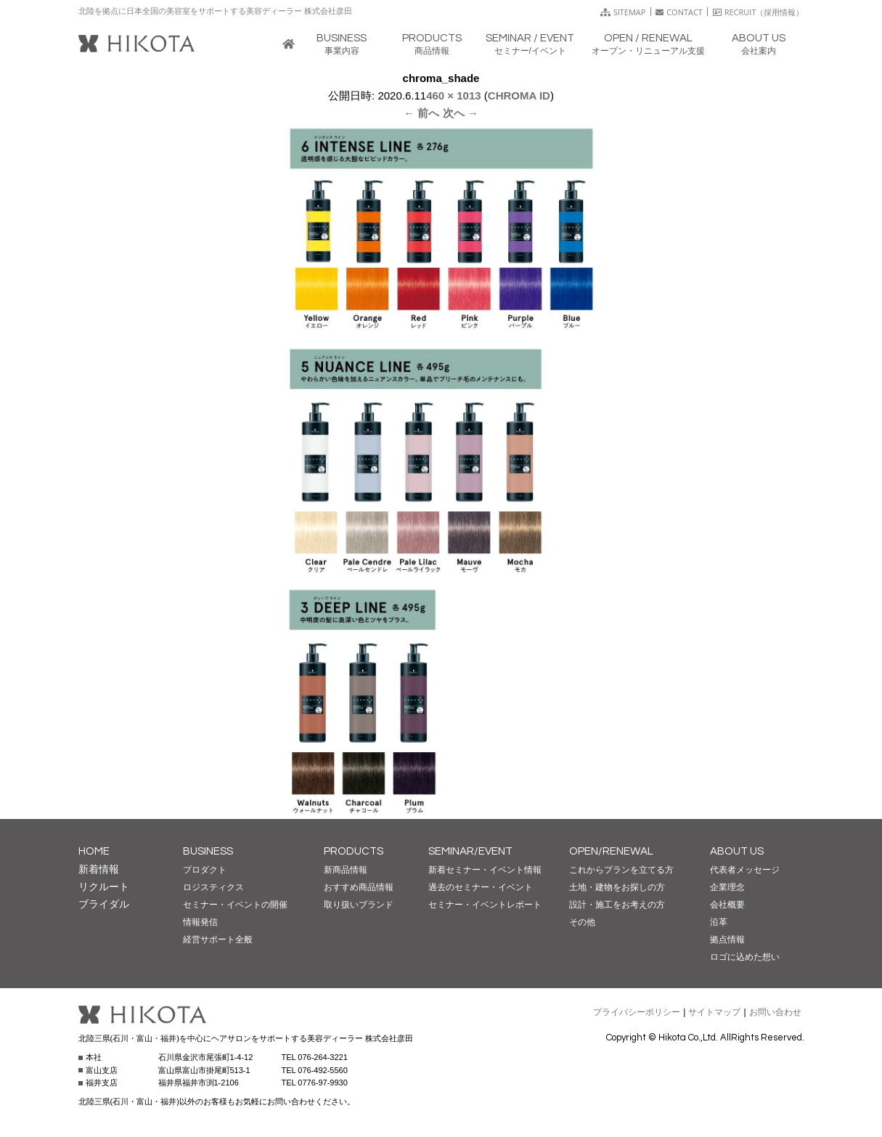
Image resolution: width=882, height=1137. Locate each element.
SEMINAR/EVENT (470, 851)
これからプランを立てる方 (621, 870)
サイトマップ (714, 1012)
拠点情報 (727, 939)
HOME (94, 851)
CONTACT (679, 12)
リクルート (103, 886)
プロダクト (204, 870)
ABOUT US (737, 851)
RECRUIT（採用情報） (758, 12)
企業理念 (727, 887)
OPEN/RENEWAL (611, 851)
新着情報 (98, 869)
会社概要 (727, 905)
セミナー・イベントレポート (485, 905)
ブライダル (103, 904)
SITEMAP (623, 12)
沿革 (718, 922)
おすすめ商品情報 (358, 887)
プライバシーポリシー (636, 1012)
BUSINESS (208, 851)
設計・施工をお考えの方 (617, 905)
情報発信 (200, 922)
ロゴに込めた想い (745, 957)
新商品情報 (345, 870)
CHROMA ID (519, 95)
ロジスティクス (213, 887)
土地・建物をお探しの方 (617, 887)
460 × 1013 (453, 95)
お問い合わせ (775, 1012)
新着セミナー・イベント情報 (485, 870)
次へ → (460, 113)
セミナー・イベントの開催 (235, 905)
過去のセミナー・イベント (480, 887)
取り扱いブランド (358, 905)
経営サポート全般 (218, 939)
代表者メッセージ (745, 870)
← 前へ (421, 113)
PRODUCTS (353, 851)
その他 (582, 922)
